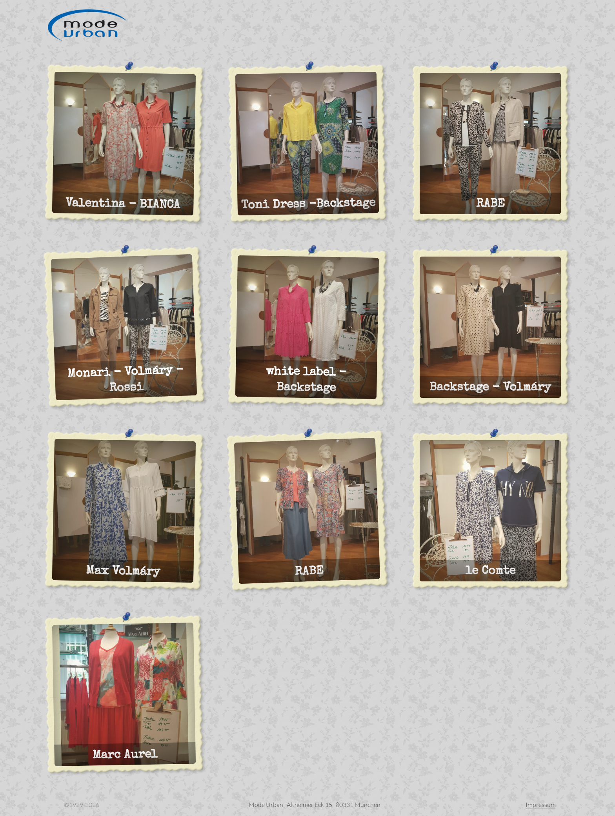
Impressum (541, 804)
